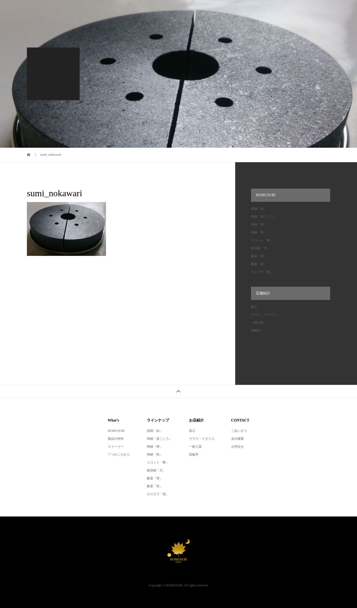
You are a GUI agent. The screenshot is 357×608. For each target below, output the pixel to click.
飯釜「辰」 (259, 264)
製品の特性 (116, 439)
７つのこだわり (119, 454)
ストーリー (116, 446)
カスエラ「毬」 (262, 272)
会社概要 (237, 439)
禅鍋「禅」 (259, 224)
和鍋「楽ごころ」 (263, 216)
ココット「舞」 (262, 240)
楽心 (254, 307)
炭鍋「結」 (259, 208)
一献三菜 (257, 322)
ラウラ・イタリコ (263, 315)
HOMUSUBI (116, 431)
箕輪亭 (255, 330)
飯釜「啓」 (259, 256)
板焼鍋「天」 (260, 248)
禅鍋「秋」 (259, 232)
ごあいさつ (239, 431)
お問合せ (237, 446)
